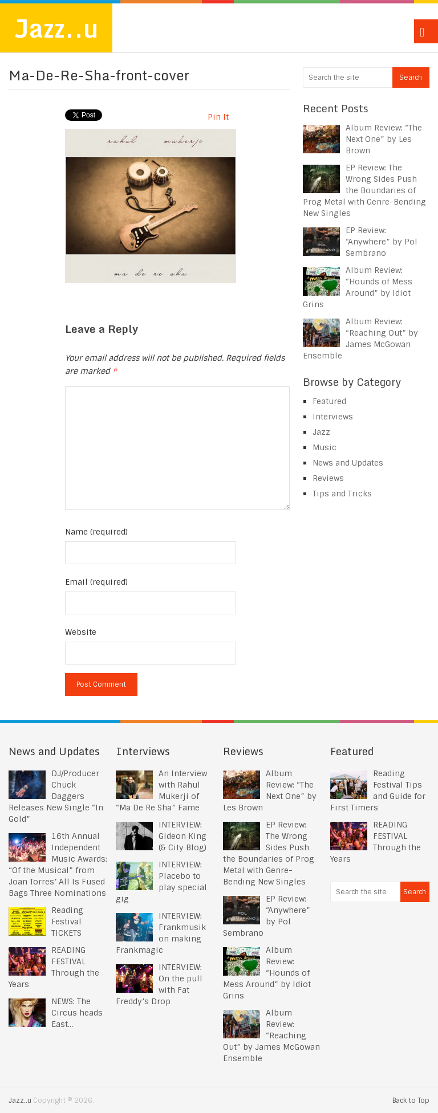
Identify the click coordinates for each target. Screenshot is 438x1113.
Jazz (321, 432)
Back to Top (410, 1100)
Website (80, 632)
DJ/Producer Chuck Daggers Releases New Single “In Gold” (56, 796)
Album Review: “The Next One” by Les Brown (384, 139)
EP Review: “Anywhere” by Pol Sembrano (381, 241)
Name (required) (96, 532)
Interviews (333, 416)
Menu (426, 31)
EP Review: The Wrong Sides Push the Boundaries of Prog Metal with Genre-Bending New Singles (364, 190)
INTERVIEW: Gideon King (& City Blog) (182, 836)
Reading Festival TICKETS (67, 921)
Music (324, 447)
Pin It (218, 117)
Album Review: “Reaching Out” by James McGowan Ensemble (271, 1035)
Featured (329, 401)
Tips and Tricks (342, 493)
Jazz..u (56, 27)
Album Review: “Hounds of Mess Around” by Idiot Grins (267, 973)
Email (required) (96, 582)
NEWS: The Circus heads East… (77, 1012)
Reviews (328, 478)
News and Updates (348, 463)
